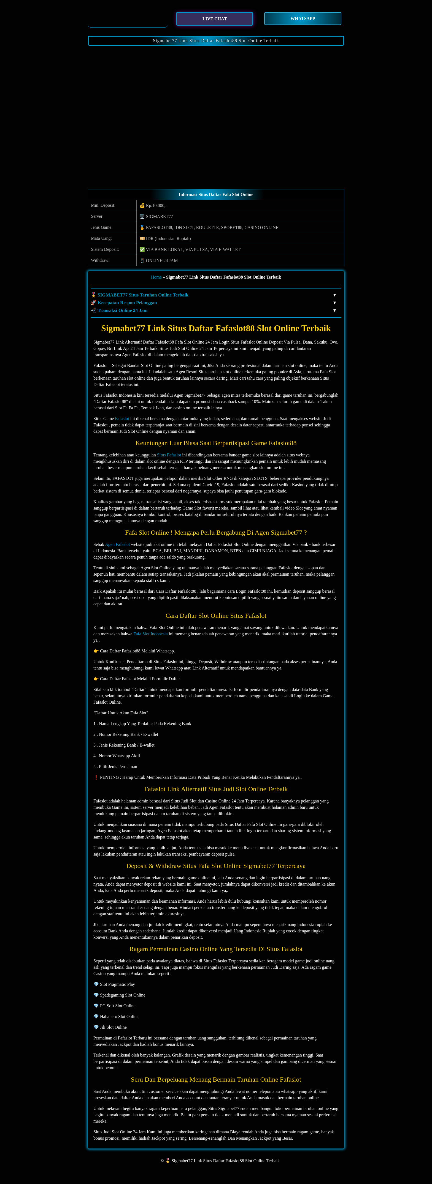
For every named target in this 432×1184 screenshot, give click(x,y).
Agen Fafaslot (117, 544)
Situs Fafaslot (169, 455)
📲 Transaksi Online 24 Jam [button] (213, 310)
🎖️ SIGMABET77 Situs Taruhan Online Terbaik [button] (213, 295)
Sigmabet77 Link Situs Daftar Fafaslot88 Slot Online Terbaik (216, 40)
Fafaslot (122, 418)
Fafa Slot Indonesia (150, 634)
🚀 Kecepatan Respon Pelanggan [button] (213, 303)
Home (156, 277)
